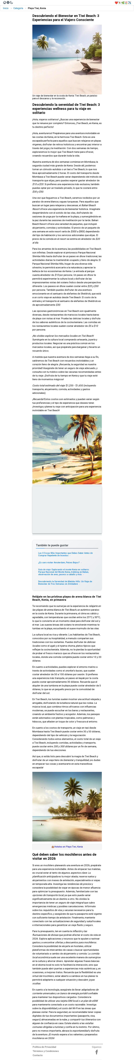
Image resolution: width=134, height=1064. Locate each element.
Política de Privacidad (44, 1047)
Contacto (38, 1055)
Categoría (18, 8)
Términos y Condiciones (46, 1051)
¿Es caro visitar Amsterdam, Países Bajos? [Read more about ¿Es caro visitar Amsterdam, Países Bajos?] (60, 562)
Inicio (5, 8)
